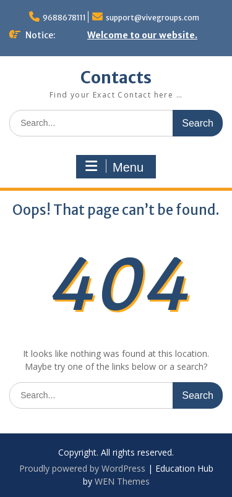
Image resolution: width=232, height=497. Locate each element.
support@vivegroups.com (152, 17)
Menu (114, 166)
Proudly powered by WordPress (82, 468)
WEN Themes (122, 481)
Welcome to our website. (142, 35)
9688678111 (64, 17)
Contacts (116, 77)
